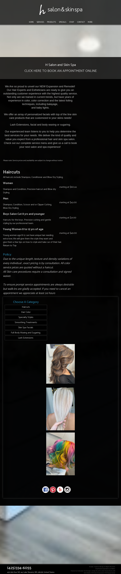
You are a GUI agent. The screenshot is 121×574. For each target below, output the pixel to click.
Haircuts (26, 307)
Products (51, 22)
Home (31, 22)
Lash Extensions (26, 338)
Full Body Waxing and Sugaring (26, 333)
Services (40, 22)
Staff (71, 22)
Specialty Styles (25, 317)
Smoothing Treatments (26, 322)
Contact (81, 22)
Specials (62, 22)
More (90, 22)
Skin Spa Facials (26, 328)
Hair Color (26, 312)
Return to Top (9, 245)
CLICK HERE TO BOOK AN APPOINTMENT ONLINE (60, 71)
